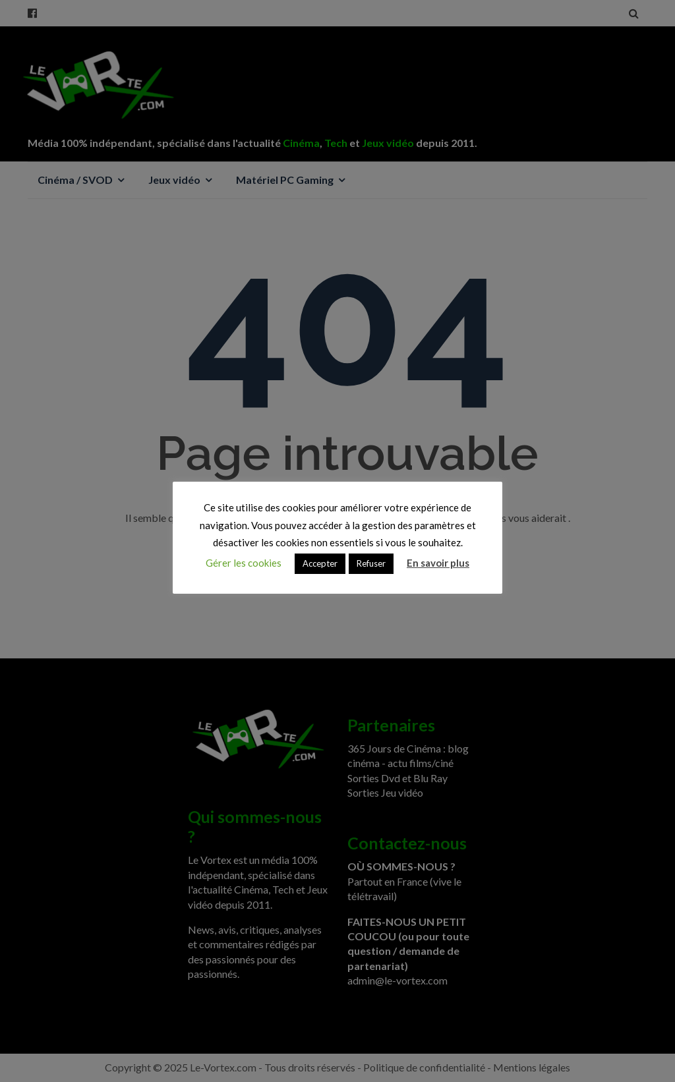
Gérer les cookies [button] (243, 563)
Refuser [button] (371, 563)
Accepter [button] (320, 563)
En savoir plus (438, 563)
